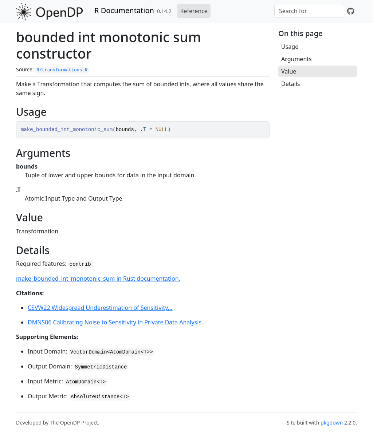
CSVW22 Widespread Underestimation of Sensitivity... (100, 308)
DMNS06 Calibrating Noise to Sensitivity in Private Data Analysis (114, 322)
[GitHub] (350, 11)
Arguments (296, 59)
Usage (289, 47)
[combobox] (309, 11)
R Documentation (124, 10)
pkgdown (332, 422)
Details (290, 84)
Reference (193, 11)
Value (288, 71)
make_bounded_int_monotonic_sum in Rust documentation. (98, 279)
